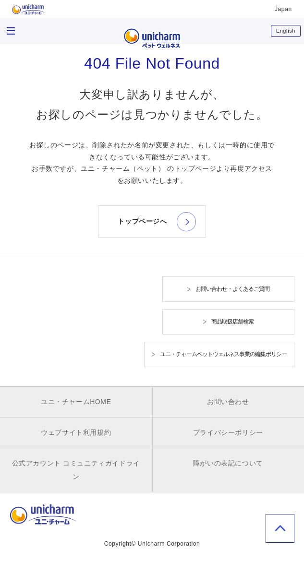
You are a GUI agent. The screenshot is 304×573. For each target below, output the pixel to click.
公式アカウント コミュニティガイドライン (76, 469)
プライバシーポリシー (228, 432)
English (285, 31)
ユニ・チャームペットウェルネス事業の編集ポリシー (223, 354)
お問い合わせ (228, 402)
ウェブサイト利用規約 (76, 432)
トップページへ (142, 221)
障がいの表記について (228, 463)
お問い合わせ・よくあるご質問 (232, 289)
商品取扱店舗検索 (232, 321)
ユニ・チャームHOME (76, 402)
